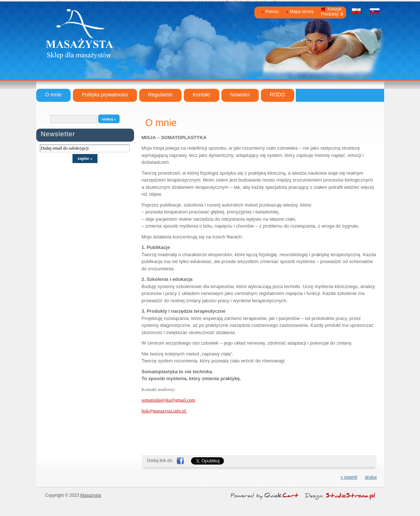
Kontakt (201, 94)
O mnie (53, 94)
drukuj (371, 477)
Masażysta (90, 495)
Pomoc (272, 11)
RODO (277, 94)
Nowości (240, 94)
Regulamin (160, 94)
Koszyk (335, 9)
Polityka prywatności (105, 94)
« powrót (349, 477)
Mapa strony (302, 11)
